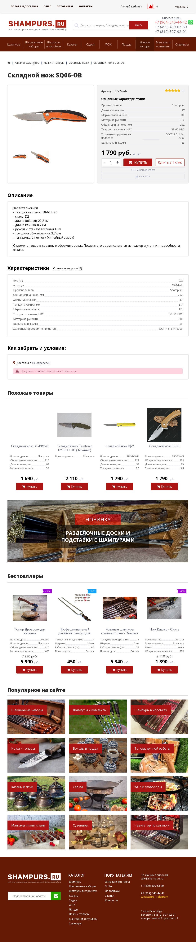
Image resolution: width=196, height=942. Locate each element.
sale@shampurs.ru (152, 878)
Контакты (85, 6)
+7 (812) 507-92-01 (171, 31)
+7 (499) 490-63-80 (171, 26)
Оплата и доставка (24, 6)
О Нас (47, 6)
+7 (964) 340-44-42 (171, 22)
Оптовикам (65, 6)
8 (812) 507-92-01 (165, 914)
